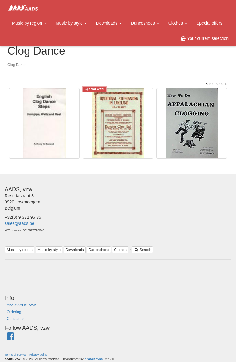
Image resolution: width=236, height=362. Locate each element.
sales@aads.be (19, 223)
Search (142, 250)
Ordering (14, 312)
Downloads (109, 23)
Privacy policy (38, 354)
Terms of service (15, 354)
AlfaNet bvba (93, 358)
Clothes (177, 23)
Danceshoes (145, 23)
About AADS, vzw (21, 305)
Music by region (29, 23)
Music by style (71, 23)
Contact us (15, 319)
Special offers (209, 23)
